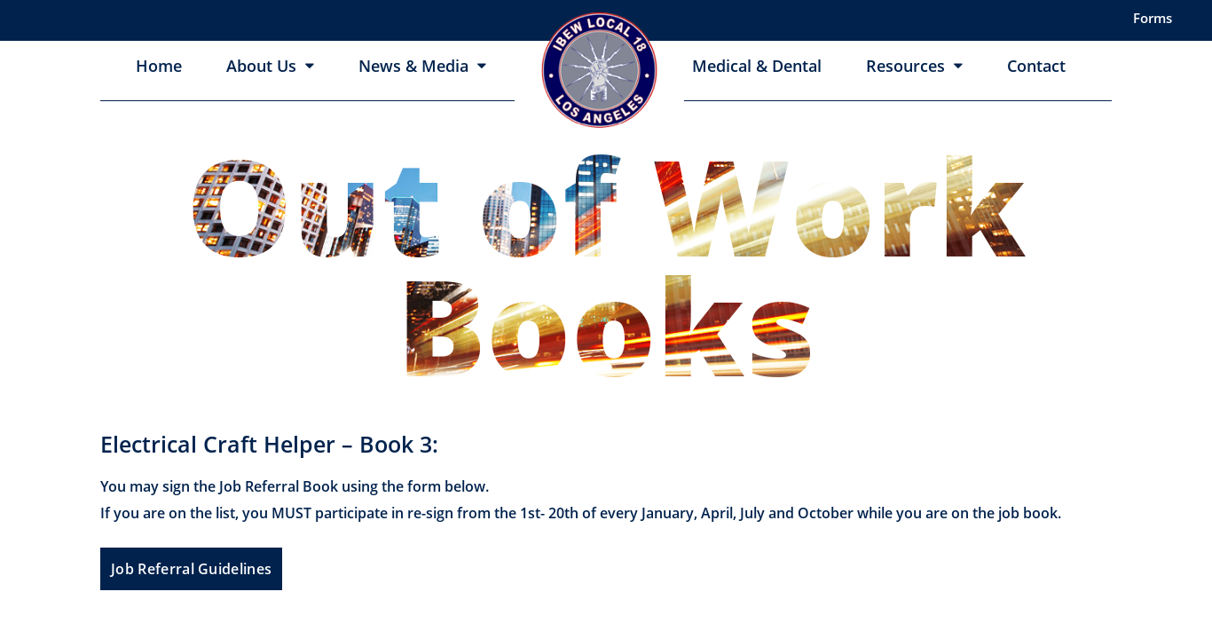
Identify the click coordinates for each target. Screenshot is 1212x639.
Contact (1036, 65)
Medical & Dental (757, 65)
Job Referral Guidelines (191, 569)
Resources (905, 65)
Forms (1152, 18)
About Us (261, 65)
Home (159, 65)
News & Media (413, 65)
